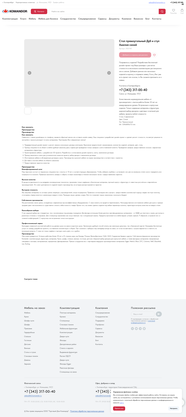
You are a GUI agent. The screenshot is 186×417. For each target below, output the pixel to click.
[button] (173, 11)
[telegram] (140, 328)
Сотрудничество (68, 18)
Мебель (32, 18)
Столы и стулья (30, 352)
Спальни (27, 336)
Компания (126, 18)
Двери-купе (64, 336)
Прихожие (28, 328)
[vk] (132, 328)
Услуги (23, 18)
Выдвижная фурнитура (68, 352)
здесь (122, 403)
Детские (27, 344)
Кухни (26, 317)
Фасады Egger (65, 364)
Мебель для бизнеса (48, 18)
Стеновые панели (31, 356)
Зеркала (27, 364)
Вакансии (138, 18)
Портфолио (99, 325)
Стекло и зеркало (66, 348)
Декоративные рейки (68, 344)
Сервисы (102, 18)
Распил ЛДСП (65, 356)
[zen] (144, 328)
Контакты (156, 18)
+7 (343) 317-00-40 (177, 3)
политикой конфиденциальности (143, 321)
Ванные (27, 348)
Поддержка (99, 321)
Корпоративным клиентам (25, 2)
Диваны (27, 360)
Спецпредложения (87, 18)
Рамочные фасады (67, 368)
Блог (147, 18)
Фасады (63, 340)
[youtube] (136, 328)
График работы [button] (58, 2)
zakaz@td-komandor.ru (157, 2)
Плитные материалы (68, 313)
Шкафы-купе (29, 321)
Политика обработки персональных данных (87, 411)
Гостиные (27, 340)
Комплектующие (10, 18)
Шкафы (27, 325)
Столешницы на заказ (68, 372)
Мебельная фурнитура (68, 328)
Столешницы (65, 321)
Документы (114, 18)
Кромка (63, 317)
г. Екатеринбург (8, 2)
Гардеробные (29, 332)
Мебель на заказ (34, 307)
